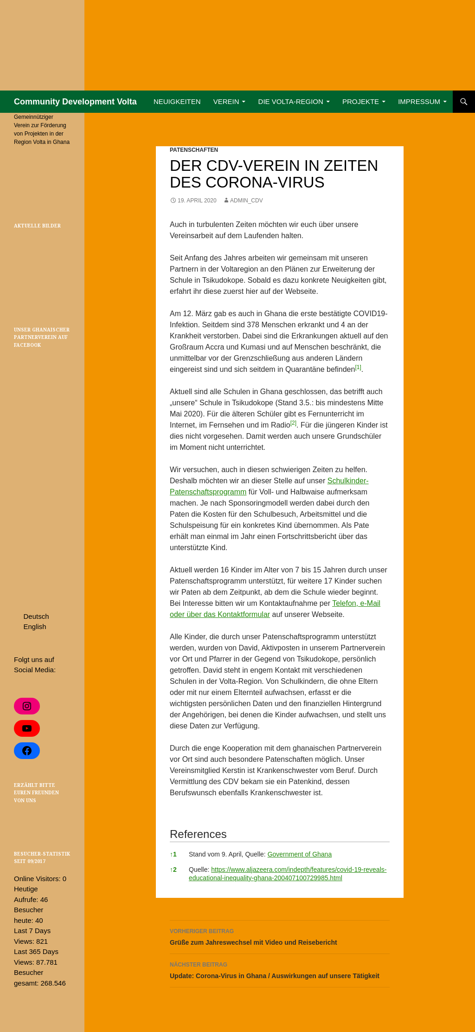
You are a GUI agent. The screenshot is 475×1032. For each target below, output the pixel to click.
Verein (226, 101)
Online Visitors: (38, 879)
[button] (358, 369)
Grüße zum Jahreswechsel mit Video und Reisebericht (280, 936)
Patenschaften (194, 150)
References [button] (198, 834)
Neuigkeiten (177, 101)
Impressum (419, 101)
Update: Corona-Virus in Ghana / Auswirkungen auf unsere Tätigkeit (280, 969)
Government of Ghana (300, 854)
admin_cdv (246, 200)
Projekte (360, 101)
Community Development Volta (75, 101)
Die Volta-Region (290, 101)
